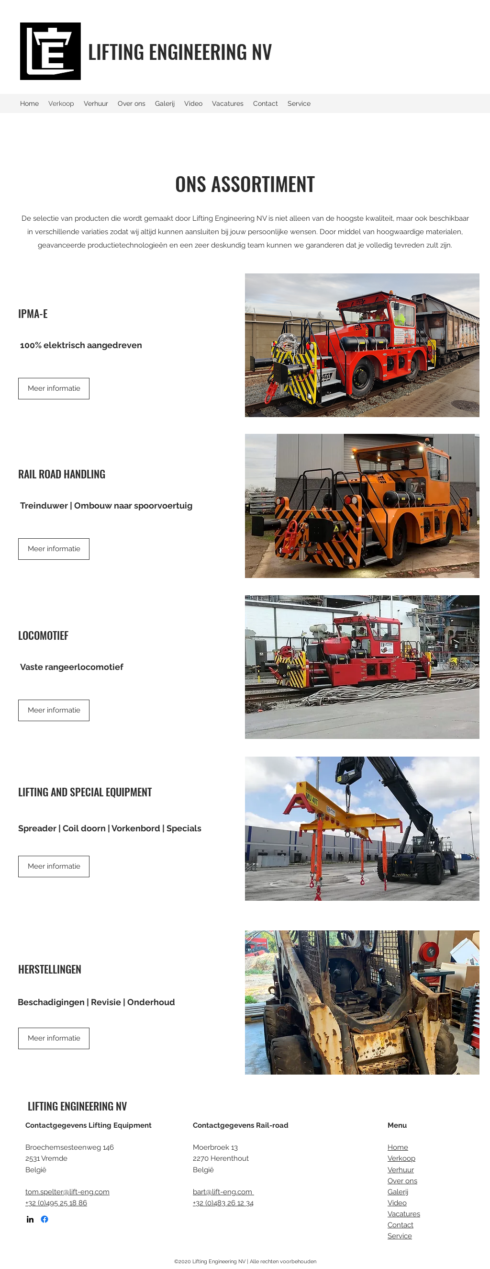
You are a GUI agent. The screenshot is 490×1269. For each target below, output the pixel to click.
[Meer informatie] (53, 549)
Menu (397, 1125)
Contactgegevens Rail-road (241, 1125)
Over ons (402, 1181)
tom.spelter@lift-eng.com (67, 1192)
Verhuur (401, 1170)
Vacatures (404, 1214)
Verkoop (401, 1158)
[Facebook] (44, 1219)
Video (397, 1203)
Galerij (398, 1192)
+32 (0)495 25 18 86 (56, 1203)
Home (398, 1147)
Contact (400, 1225)
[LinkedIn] (30, 1219)
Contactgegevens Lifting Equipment (88, 1125)
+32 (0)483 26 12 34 (223, 1203)
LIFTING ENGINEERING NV (180, 51)
